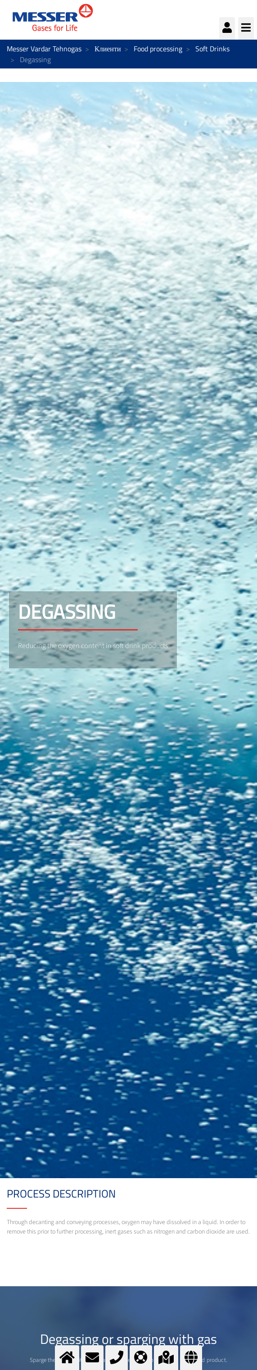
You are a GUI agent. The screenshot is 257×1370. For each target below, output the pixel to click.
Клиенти (108, 48)
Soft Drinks (212, 48)
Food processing (158, 48)
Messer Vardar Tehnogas (44, 48)
